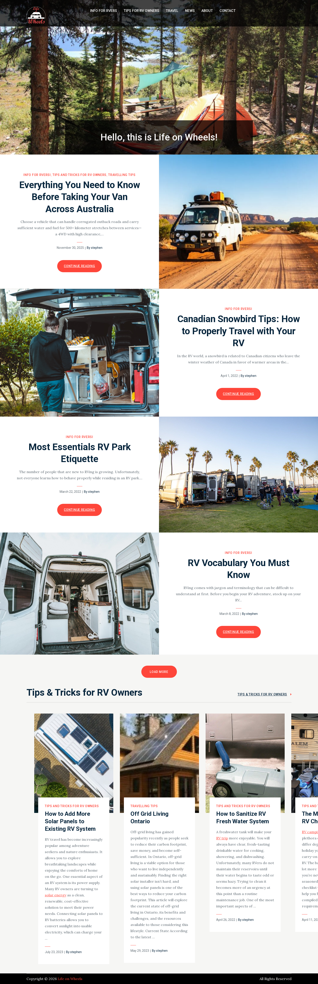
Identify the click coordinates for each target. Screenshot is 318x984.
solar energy (55, 895)
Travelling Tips (122, 175)
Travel (172, 11)
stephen (96, 247)
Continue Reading (79, 266)
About (207, 11)
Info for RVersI (37, 175)
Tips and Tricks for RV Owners (79, 175)
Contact (228, 11)
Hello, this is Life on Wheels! (159, 137)
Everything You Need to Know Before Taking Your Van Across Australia (79, 196)
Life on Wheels (70, 978)
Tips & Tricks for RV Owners (262, 694)
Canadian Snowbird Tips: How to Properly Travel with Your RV (238, 331)
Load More (159, 672)
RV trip (222, 838)
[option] (73, 839)
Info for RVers (103, 11)
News (190, 11)
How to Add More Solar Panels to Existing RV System (70, 821)
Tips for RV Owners (141, 11)
